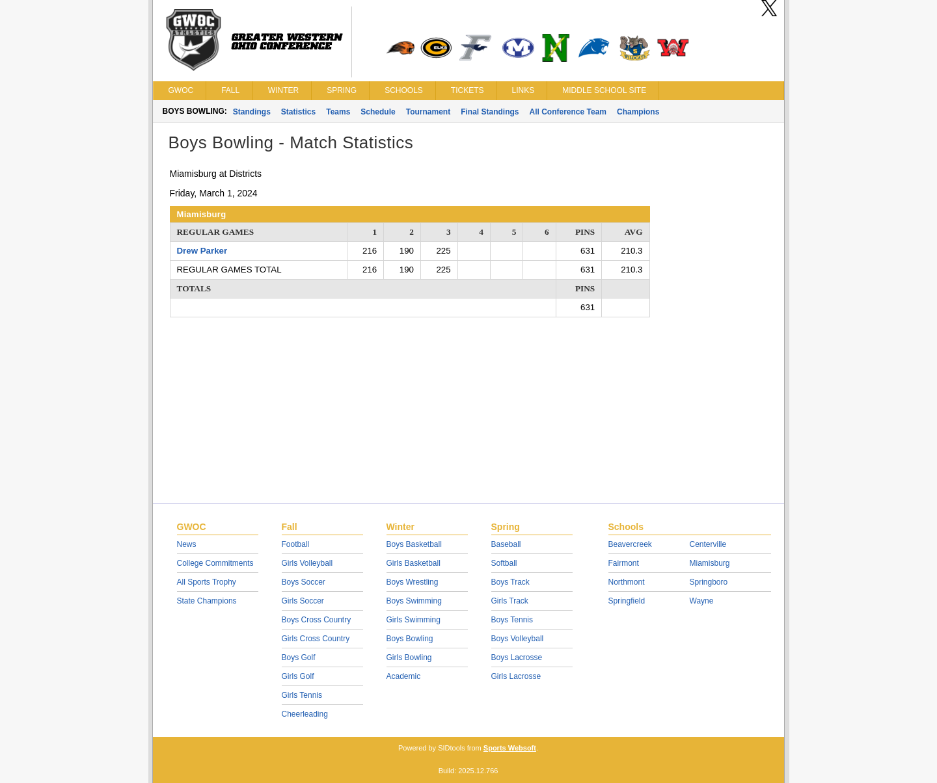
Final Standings (490, 111)
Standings (252, 111)
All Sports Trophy (206, 582)
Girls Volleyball (307, 563)
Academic (404, 676)
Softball (504, 563)
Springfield (626, 600)
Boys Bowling (410, 638)
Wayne (702, 600)
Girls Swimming (414, 619)
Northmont (626, 582)
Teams (338, 111)
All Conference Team (568, 111)
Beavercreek (630, 544)
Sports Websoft (509, 748)
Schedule (377, 111)
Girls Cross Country (316, 638)
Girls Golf (298, 676)
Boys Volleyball (517, 638)
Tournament (428, 111)
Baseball (506, 544)
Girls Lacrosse (516, 676)
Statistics (298, 111)
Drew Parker (202, 251)
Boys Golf (299, 657)
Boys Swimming (414, 600)
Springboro (709, 582)
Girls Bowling (409, 657)
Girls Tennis (302, 695)
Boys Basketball (414, 544)
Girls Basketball (414, 563)
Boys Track (510, 582)
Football (296, 544)
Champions (638, 111)
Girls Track (509, 600)
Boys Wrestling (413, 582)
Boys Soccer (303, 582)
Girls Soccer (303, 600)
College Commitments (215, 563)
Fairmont (623, 563)
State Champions (207, 600)
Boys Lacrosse (517, 657)
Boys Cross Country (316, 619)
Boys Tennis (512, 619)
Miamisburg (710, 563)
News (187, 544)
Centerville (708, 544)
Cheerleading (305, 714)
